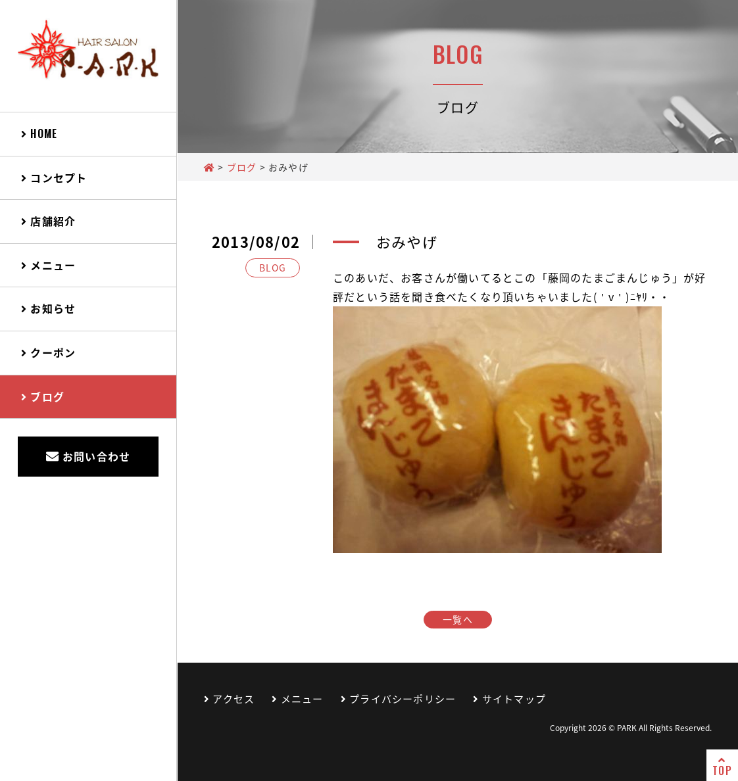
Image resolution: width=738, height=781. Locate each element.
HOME (39, 133)
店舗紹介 (48, 221)
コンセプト (54, 177)
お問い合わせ (88, 456)
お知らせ (48, 308)
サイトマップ (509, 699)
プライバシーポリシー (398, 699)
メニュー (48, 265)
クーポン (48, 352)
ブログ (42, 396)
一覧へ (458, 619)
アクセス (229, 699)
